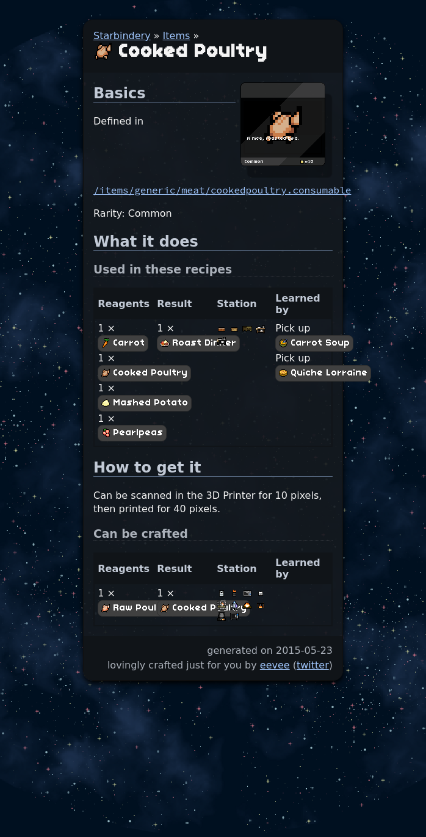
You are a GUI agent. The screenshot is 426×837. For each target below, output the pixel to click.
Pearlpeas (132, 433)
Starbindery (122, 36)
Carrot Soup (314, 343)
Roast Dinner (198, 343)
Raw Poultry (137, 608)
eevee (275, 665)
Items (176, 36)
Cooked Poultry (144, 373)
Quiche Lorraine (323, 373)
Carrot (123, 343)
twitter (313, 665)
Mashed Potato (145, 403)
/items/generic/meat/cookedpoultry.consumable (222, 190)
